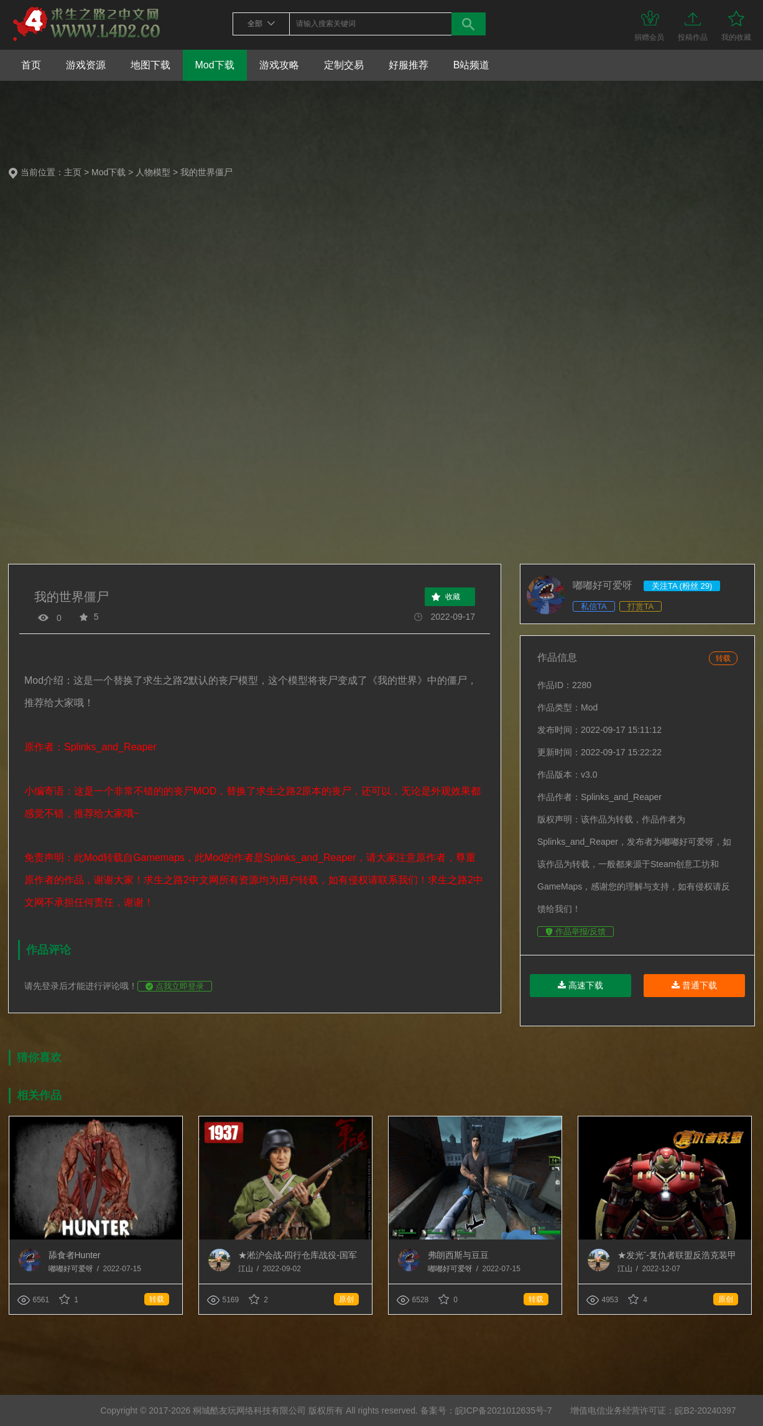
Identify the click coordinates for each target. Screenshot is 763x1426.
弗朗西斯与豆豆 (458, 1255)
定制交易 (344, 65)
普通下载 (694, 985)
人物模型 (153, 172)
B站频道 (471, 65)
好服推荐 (408, 65)
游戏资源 (86, 65)
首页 (31, 65)
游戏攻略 (279, 65)
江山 (246, 1268)
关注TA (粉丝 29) (682, 586)
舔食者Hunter (75, 1255)
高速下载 (580, 985)
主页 (72, 172)
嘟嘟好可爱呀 (72, 1268)
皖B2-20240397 (705, 1410)
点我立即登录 (175, 986)
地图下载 (150, 65)
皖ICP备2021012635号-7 (503, 1410)
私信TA (594, 606)
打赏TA (640, 606)
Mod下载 (214, 65)
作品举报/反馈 (575, 931)
